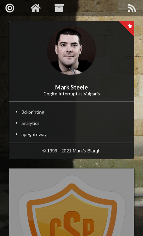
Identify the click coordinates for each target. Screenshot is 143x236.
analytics (31, 123)
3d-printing (33, 112)
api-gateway (34, 134)
